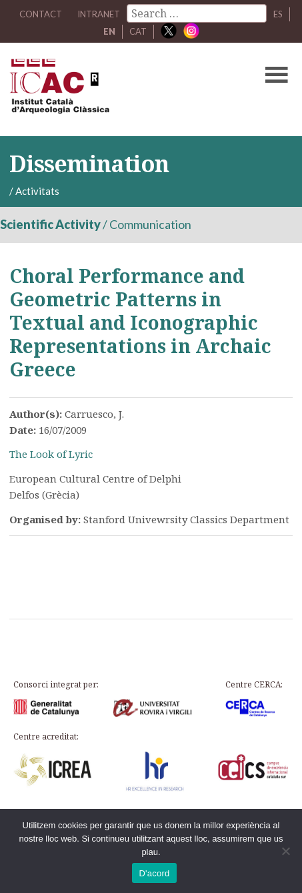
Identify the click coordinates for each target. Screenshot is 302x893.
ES (278, 14)
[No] (285, 851)
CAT (138, 31)
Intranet (98, 14)
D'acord (154, 873)
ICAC (121, 89)
